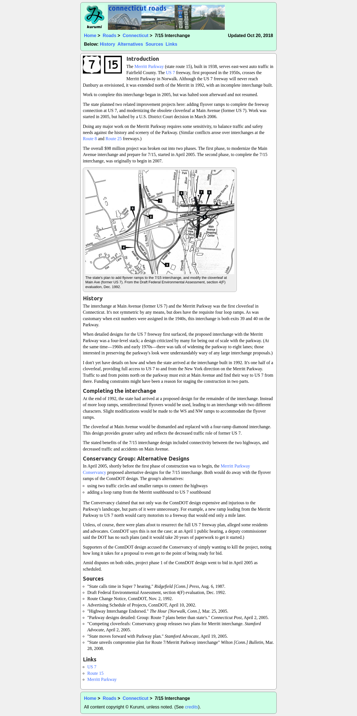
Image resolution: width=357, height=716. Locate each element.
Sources (154, 44)
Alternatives (130, 44)
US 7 (170, 72)
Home (90, 35)
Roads (109, 35)
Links (171, 44)
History (107, 44)
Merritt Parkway (149, 66)
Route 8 (90, 138)
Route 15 (95, 673)
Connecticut (135, 35)
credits (191, 707)
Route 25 (113, 138)
